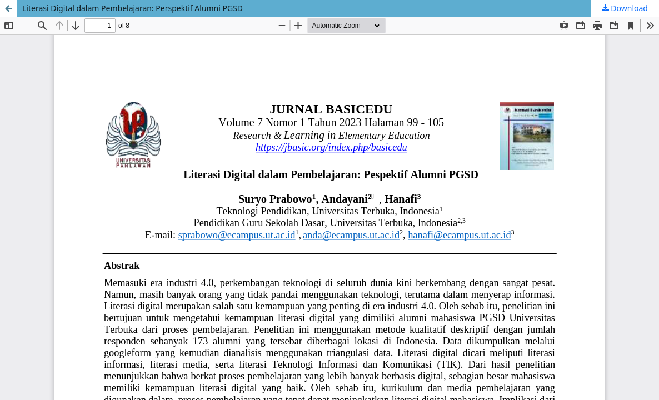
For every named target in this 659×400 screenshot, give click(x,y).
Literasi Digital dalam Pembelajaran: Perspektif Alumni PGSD (132, 8)
